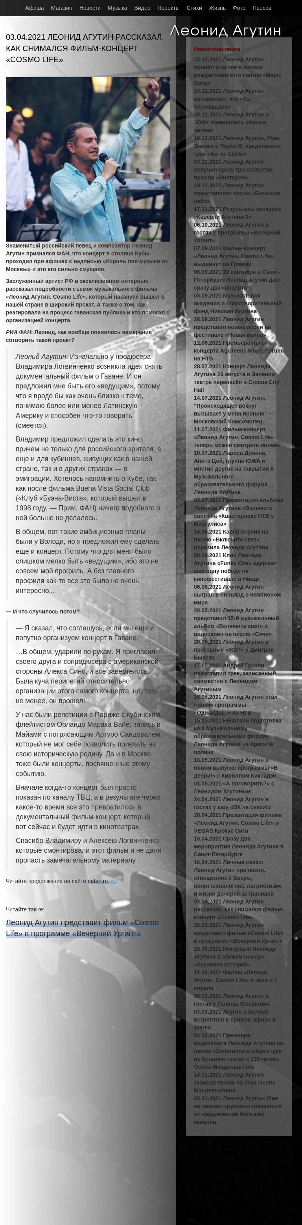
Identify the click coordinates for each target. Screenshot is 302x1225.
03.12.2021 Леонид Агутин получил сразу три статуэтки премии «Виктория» (233, 170)
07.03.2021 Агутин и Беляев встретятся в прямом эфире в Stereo (235, 1020)
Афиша (34, 8)
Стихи (194, 8)
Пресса (261, 8)
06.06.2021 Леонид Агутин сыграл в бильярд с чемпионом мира (237, 595)
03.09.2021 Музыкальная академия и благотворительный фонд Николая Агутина (238, 303)
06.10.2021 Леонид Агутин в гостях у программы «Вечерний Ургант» (237, 233)
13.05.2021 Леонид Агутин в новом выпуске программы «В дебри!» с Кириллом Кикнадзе (236, 768)
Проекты (169, 8)
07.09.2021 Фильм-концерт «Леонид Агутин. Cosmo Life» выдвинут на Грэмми (234, 256)
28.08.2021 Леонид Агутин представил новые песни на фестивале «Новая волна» (232, 327)
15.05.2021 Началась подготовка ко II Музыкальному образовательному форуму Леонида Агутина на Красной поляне (238, 736)
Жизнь (217, 8)
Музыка (117, 8)
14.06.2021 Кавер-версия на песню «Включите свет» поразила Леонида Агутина (231, 539)
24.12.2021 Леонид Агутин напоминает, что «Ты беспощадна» (229, 99)
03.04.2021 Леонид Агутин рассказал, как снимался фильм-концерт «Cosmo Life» (239, 909)
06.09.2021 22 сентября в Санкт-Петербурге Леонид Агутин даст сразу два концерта (237, 280)
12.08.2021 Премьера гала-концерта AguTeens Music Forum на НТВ (238, 351)
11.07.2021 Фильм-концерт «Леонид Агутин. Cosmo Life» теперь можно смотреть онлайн (237, 437)
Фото (239, 8)
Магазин (61, 8)
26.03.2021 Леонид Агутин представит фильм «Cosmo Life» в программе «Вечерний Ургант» (239, 933)
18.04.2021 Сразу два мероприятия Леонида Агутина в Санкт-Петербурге (239, 846)
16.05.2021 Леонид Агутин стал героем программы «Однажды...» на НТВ (236, 705)
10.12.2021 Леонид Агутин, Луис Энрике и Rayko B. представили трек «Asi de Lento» (237, 146)
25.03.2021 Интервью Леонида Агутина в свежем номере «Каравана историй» (235, 957)
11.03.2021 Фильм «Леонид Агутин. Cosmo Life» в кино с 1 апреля (235, 980)
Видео (142, 8)
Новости (90, 8)
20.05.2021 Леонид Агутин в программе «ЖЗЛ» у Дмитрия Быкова (234, 650)
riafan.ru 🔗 (102, 881)
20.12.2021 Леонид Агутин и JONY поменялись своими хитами (231, 122)
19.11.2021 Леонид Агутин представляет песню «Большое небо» (237, 193)
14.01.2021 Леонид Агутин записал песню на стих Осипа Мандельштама (234, 1083)
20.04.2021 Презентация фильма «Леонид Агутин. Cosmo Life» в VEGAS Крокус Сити (238, 823)
